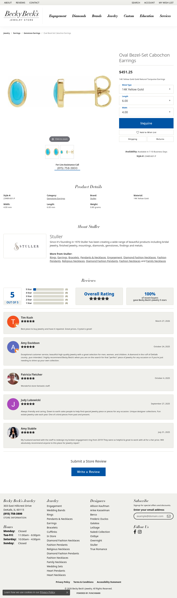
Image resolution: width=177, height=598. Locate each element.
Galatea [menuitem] (94, 523)
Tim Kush (27, 317)
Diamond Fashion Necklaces (139, 257)
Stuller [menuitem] (94, 544)
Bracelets (73, 257)
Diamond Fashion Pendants (102, 261)
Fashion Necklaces (130, 261)
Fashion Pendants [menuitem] (57, 544)
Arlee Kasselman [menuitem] (100, 510)
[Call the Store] (12, 513)
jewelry (6, 33)
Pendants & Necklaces (93, 257)
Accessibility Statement (109, 582)
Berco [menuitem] (93, 514)
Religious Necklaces (73, 261)
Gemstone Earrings (32, 33)
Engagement (114, 257)
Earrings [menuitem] (52, 523)
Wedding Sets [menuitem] (55, 566)
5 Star (29, 289)
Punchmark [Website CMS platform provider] (95, 593)
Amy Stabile (28, 428)
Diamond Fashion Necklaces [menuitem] (63, 540)
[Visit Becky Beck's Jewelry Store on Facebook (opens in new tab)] (135, 532)
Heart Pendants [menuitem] (56, 570)
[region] (59, 91)
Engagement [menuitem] (54, 506)
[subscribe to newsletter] (168, 516)
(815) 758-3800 (67, 168)
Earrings (16, 33)
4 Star (29, 292)
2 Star (29, 299)
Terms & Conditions (83, 582)
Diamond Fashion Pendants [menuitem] (63, 553)
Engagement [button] (57, 16)
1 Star (29, 303)
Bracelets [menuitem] (52, 527)
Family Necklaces (156, 261)
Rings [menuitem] (50, 514)
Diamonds (79, 16)
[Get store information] (14, 517)
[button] (135, 2)
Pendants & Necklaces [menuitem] (60, 519)
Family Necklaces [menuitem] (57, 562)
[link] (7, 2)
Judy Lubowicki (31, 400)
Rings (53, 257)
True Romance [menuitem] (98, 549)
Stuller (93, 198)
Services (165, 16)
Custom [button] (129, 16)
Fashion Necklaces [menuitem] (57, 557)
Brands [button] (96, 16)
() (66, 289)
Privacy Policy (63, 582)
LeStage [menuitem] (95, 527)
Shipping (132, 139)
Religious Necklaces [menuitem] (58, 549)
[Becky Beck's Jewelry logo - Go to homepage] (22, 16)
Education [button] (147, 16)
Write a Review (88, 471)
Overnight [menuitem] (96, 540)
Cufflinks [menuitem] (52, 531)
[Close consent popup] (67, 592)
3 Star (29, 296)
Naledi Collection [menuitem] (100, 531)
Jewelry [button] (112, 16)
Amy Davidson (30, 343)
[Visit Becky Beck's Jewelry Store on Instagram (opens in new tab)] (140, 532)
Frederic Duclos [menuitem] (99, 519)
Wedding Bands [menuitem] (56, 510)
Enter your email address (149, 509)
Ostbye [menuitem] (94, 536)
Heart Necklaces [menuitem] (56, 575)
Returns (160, 139)
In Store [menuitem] (51, 536)
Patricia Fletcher (31, 374)
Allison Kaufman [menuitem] (99, 506)
